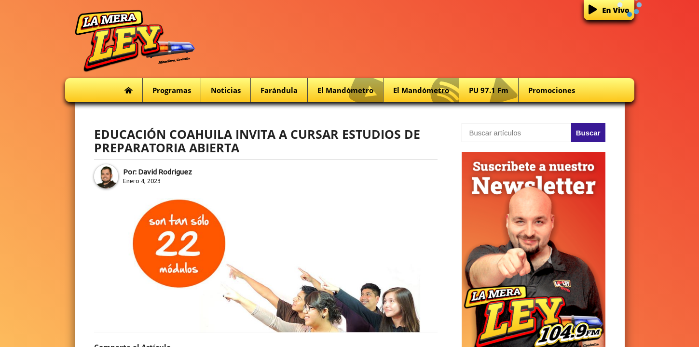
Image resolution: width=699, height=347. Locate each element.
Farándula (279, 90)
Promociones (551, 90)
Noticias (226, 90)
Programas (171, 90)
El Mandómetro (350, 90)
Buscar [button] (588, 133)
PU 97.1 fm (493, 90)
